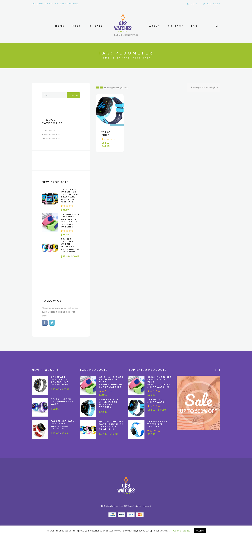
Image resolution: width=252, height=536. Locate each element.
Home (105, 58)
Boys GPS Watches (51, 134)
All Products (48, 130)
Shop (117, 58)
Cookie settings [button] (181, 530)
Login (193, 4)
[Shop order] (203, 87)
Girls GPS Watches (51, 138)
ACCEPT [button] (200, 530)
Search (73, 95)
